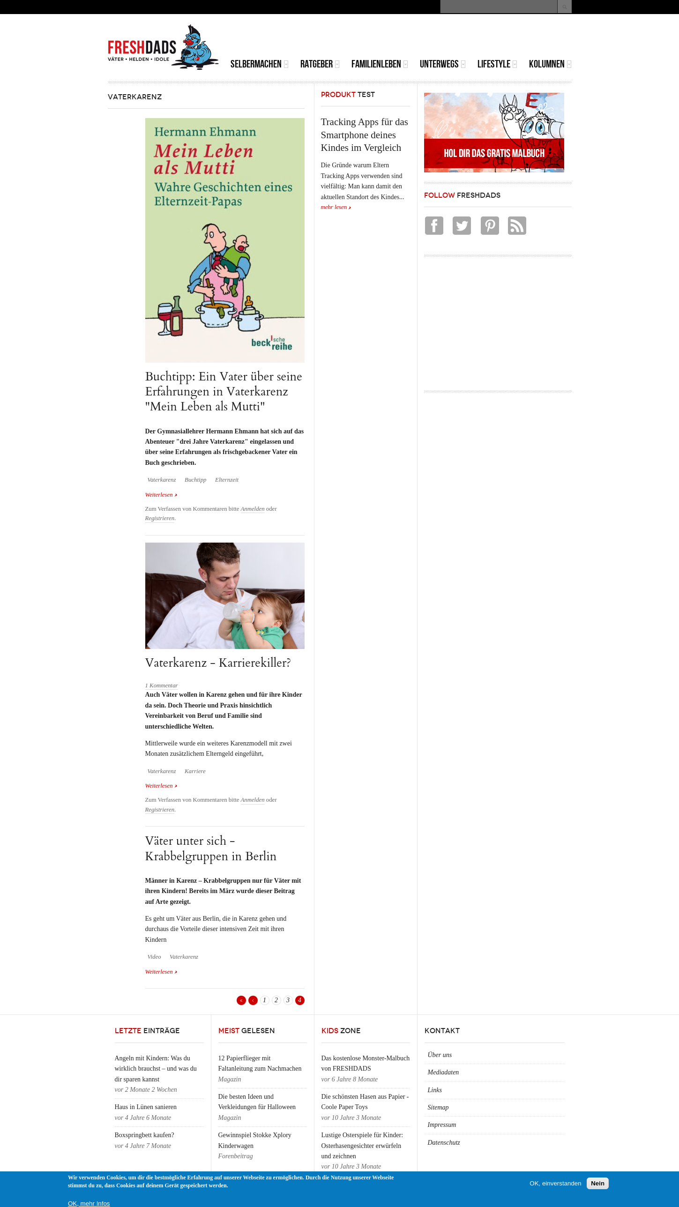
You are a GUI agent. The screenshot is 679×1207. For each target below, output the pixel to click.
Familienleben (379, 64)
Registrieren (160, 518)
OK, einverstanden (555, 1183)
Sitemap (438, 1107)
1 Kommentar (161, 685)
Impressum (442, 1124)
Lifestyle (497, 64)
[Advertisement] (462, 37)
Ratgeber (320, 64)
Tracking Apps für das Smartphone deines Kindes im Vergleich (364, 134)
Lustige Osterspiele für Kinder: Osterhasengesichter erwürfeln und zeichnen (362, 1146)
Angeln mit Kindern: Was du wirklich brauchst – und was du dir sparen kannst (156, 1069)
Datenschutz (444, 1142)
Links (435, 1090)
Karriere (195, 771)
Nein (597, 1183)
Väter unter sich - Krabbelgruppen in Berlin (211, 848)
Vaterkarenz (162, 480)
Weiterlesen (161, 494)
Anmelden (253, 509)
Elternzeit (227, 480)
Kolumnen (550, 64)
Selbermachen (260, 64)
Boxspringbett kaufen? (144, 1135)
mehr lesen (334, 207)
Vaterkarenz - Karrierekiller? (218, 663)
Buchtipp (195, 480)
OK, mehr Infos (89, 1203)
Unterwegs (443, 64)
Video (154, 957)
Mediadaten (443, 1072)
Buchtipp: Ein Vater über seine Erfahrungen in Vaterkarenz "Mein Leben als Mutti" (223, 391)
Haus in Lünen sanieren (146, 1106)
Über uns (440, 1054)
